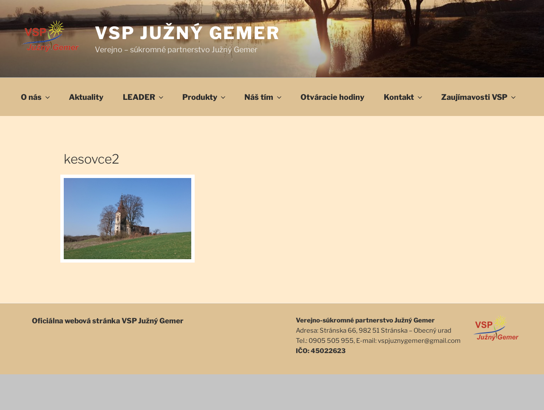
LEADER (144, 97)
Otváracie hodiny (332, 97)
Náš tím (263, 97)
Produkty (204, 97)
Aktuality (86, 97)
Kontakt (404, 97)
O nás (36, 97)
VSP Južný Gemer (187, 33)
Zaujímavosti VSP (479, 97)
